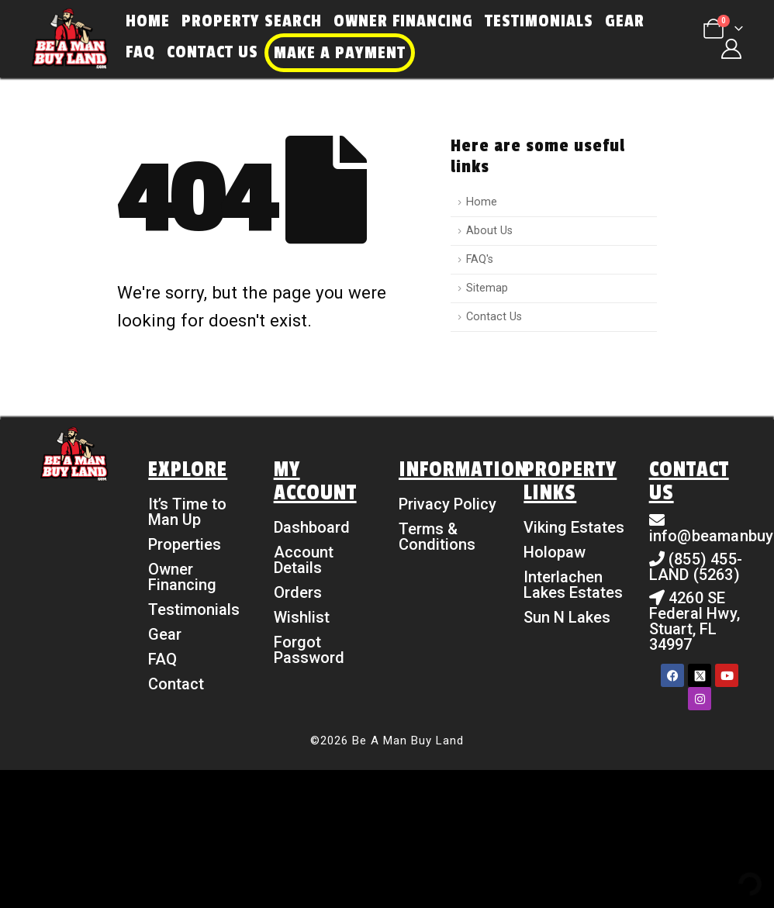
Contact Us (212, 52)
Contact (176, 684)
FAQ (140, 52)
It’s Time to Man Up (187, 512)
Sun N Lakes (566, 617)
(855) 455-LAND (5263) (695, 567)
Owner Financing (403, 21)
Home (148, 21)
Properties (184, 544)
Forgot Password (309, 650)
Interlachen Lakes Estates (573, 585)
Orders (298, 592)
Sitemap (487, 288)
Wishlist (302, 617)
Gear (624, 21)
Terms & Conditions (437, 537)
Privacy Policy (447, 504)
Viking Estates (573, 527)
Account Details (303, 560)
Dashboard (312, 527)
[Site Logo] (70, 39)
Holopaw (554, 552)
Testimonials (539, 21)
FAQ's (479, 259)
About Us (489, 230)
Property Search (251, 21)
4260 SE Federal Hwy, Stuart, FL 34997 (694, 621)
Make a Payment (340, 53)
